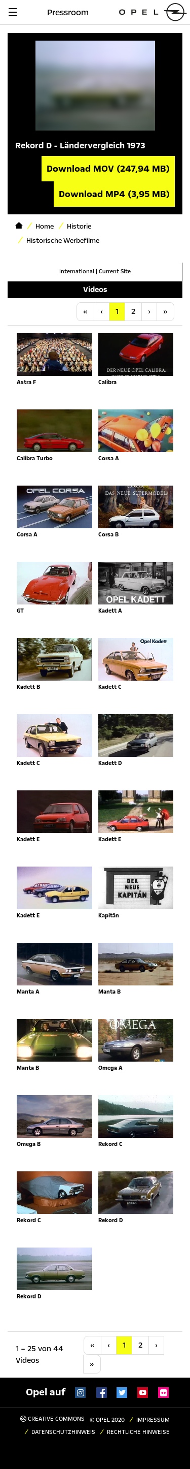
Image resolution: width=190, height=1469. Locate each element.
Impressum (153, 1420)
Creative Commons (52, 1419)
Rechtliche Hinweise (138, 1432)
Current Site (115, 271)
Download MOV (108, 169)
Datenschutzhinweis (63, 1432)
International (76, 271)
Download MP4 (114, 194)
